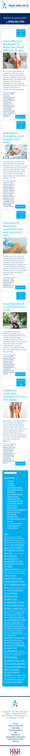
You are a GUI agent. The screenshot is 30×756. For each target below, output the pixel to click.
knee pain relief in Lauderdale (8, 95)
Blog (16, 732)
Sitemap (15, 741)
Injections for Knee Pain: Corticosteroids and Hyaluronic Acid (13, 229)
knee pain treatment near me (8, 106)
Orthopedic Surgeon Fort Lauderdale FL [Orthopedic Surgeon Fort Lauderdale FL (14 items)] (14, 648)
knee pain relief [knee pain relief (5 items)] (22, 569)
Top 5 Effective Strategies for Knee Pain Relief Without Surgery (13, 46)
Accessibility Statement (15, 737)
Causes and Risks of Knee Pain (8, 189)
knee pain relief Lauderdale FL (9, 98)
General (10, 483)
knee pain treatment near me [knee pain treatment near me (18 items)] (15, 584)
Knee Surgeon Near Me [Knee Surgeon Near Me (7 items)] (11, 615)
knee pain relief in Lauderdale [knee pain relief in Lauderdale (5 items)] (11, 571)
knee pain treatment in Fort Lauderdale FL (8, 103)
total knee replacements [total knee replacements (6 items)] (19, 675)
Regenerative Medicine (16, 510)
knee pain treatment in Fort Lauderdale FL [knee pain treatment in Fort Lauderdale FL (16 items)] (13, 578)
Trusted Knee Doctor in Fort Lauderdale (9, 114)
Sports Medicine (13, 525)
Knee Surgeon (13, 496)
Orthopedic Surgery (15, 503)
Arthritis (10, 481)
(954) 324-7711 (16, 21)
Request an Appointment (15, 18)
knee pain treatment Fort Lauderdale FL (8, 199)
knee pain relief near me (9, 197)
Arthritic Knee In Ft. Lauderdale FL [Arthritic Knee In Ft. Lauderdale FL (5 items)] (13, 536)
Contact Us (15, 734)
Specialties (15, 728)
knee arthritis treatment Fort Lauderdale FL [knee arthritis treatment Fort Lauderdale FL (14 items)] (11, 558)
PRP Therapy (12, 508)
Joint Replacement (14, 487)
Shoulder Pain (12, 517)
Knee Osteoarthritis (15, 490)
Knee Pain (13, 92)
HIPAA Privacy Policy (15, 739)
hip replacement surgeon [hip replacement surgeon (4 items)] (18, 553)
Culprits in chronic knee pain (9, 192)
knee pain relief (8, 279)
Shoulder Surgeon (14, 523)
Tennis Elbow (12, 528)
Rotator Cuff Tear (14, 512)
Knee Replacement (15, 494)
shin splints (11, 514)
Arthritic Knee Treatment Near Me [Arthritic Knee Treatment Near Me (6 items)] (14, 538)
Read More (20, 117)
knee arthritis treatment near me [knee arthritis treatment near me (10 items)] (13, 563)
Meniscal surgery (14, 499)
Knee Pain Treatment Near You (8, 109)
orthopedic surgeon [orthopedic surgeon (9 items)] (15, 640)
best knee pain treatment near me (8, 186)
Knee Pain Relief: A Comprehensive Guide (14, 307)
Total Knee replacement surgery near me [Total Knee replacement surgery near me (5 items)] (14, 677)
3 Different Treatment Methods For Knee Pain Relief (15, 395)
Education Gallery (16, 730)
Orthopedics (12, 505)
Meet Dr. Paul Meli (15, 725)
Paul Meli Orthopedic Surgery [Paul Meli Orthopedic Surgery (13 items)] (15, 669)
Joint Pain (11, 485)
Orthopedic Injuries (15, 501)
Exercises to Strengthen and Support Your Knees (13, 138)
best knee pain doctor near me (9, 184)
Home (15, 723)
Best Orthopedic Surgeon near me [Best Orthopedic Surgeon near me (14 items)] (14, 550)
